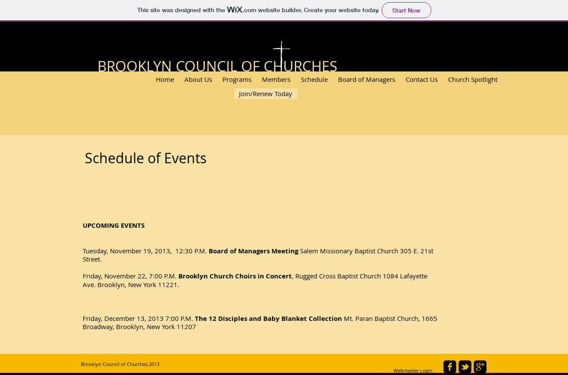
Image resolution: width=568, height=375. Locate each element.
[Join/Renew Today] (265, 93)
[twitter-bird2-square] (464, 366)
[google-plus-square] (480, 366)
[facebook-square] (449, 366)
